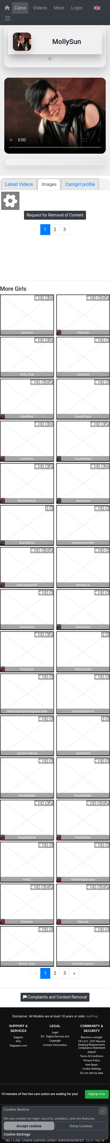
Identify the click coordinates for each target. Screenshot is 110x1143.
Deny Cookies (81, 1126)
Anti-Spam (91, 1064)
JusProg (92, 1016)
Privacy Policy (91, 1060)
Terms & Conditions (91, 1056)
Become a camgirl (91, 1037)
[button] (96, 8)
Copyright (55, 1040)
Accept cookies (29, 1126)
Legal (55, 1032)
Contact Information (55, 1044)
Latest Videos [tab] (19, 184)
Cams (20, 8)
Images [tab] (49, 184)
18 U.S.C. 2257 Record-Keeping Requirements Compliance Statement (91, 1044)
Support (18, 1037)
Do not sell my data (91, 1072)
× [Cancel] (102, 1111)
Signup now (97, 1094)
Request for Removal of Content (55, 215)
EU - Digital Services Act (55, 1036)
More (59, 8)
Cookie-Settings (91, 1068)
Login (76, 8)
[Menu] (7, 18)
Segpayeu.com (18, 1045)
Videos (40, 8)
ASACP (91, 1052)
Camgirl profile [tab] (80, 184)
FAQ (18, 1041)
